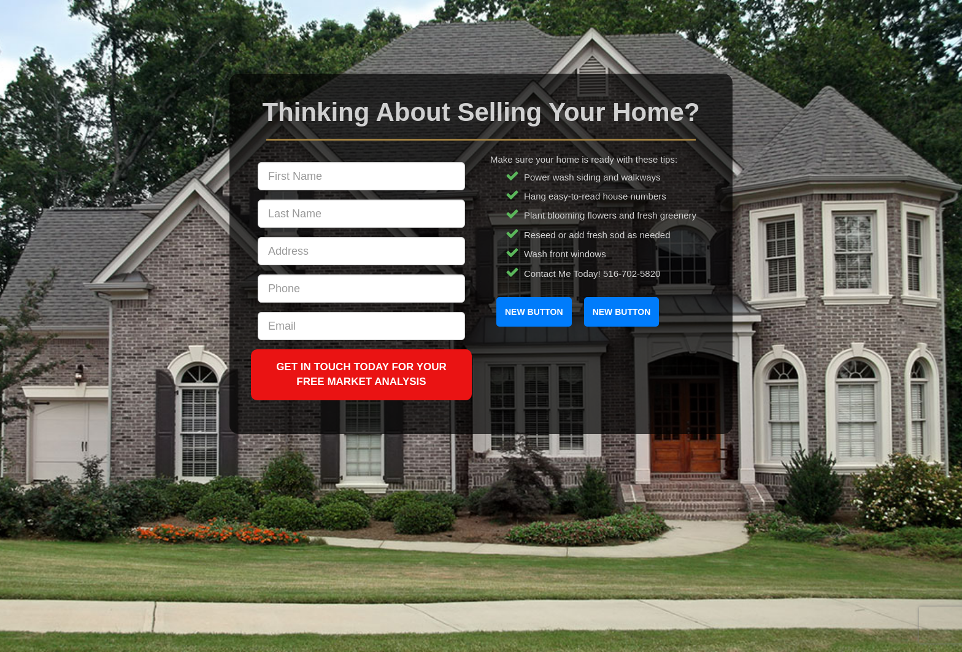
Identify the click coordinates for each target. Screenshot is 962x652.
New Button (534, 312)
